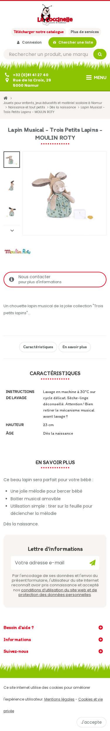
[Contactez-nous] (27, 83)
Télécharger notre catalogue (38, 31)
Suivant (12, 230)
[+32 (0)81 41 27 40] (26, 75)
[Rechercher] (55, 54)
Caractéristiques (38, 346)
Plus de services (85, 31)
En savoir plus (74, 346)
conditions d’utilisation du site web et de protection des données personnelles (57, 592)
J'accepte (91, 722)
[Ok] (92, 563)
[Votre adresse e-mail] (55, 563)
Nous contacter (55, 279)
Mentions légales (59, 699)
